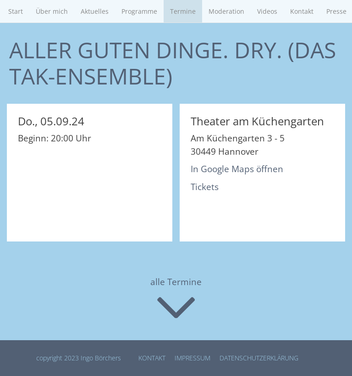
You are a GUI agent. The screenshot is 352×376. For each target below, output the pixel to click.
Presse (336, 11)
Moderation (226, 11)
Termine (183, 11)
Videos (267, 11)
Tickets (205, 187)
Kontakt (302, 11)
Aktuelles (95, 11)
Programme (139, 11)
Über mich (52, 11)
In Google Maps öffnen (237, 169)
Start (15, 11)
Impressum (192, 358)
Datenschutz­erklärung (259, 358)
